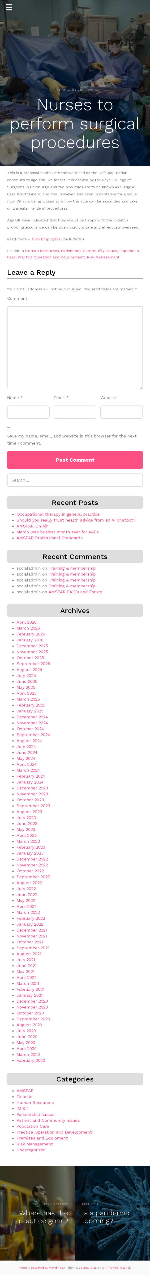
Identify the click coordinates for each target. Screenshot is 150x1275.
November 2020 (32, 1007)
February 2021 (30, 989)
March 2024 (28, 770)
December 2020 (32, 1001)
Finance (24, 1096)
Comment (17, 298)
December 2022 (32, 858)
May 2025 (26, 687)
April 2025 (27, 693)
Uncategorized (31, 1149)
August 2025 (29, 669)
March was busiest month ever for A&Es (58, 531)
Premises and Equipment (42, 1137)
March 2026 (28, 628)
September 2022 (33, 876)
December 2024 (32, 716)
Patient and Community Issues (89, 250)
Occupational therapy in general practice (58, 514)
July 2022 (26, 888)
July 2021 (26, 959)
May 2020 (26, 1042)
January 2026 (30, 639)
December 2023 (32, 787)
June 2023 (27, 823)
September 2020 (33, 1018)
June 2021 (27, 965)
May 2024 (26, 758)
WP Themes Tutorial (116, 1267)
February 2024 (31, 776)
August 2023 (29, 811)
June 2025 (27, 681)
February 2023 (31, 847)
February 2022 (31, 918)
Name (15, 397)
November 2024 (32, 722)
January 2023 (30, 853)
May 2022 (26, 900)
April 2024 (27, 764)
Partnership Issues (36, 1114)
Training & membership (72, 568)
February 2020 (31, 1060)
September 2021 (33, 947)
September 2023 (33, 805)
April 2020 (27, 1048)
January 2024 (30, 781)
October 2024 (30, 728)
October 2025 (30, 657)
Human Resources (42, 250)
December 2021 (32, 930)
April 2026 (27, 622)
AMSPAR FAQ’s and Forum (75, 591)
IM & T (23, 1108)
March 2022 (28, 912)
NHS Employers (46, 239)
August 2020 (29, 1024)
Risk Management (103, 257)
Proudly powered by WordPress (42, 1267)
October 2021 (30, 941)
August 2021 (29, 953)
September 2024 (33, 734)
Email (61, 397)
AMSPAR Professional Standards (50, 537)
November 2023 (32, 793)
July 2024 (26, 746)
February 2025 (31, 705)
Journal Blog (88, 1267)
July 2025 (26, 675)
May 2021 (25, 971)
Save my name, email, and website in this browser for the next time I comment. (72, 439)
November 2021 (32, 935)
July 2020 (26, 1030)
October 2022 (30, 870)
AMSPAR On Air (32, 525)
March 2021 (28, 983)
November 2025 (32, 651)
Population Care (33, 1126)
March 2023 (28, 841)
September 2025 (33, 663)
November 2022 (32, 864)
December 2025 (32, 645)
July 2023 (26, 817)
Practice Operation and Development (51, 257)
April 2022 (27, 906)
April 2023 (27, 835)
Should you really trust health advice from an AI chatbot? (76, 520)
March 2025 (28, 699)
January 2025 (30, 710)
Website (108, 397)
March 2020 (28, 1054)
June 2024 (27, 752)
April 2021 (26, 977)
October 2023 (30, 799)
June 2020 (27, 1036)
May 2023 (26, 829)
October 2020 (30, 1012)
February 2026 (31, 633)
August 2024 (29, 740)
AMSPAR (25, 1090)
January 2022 (30, 924)
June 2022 (27, 894)
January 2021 (30, 995)
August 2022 (29, 882)
